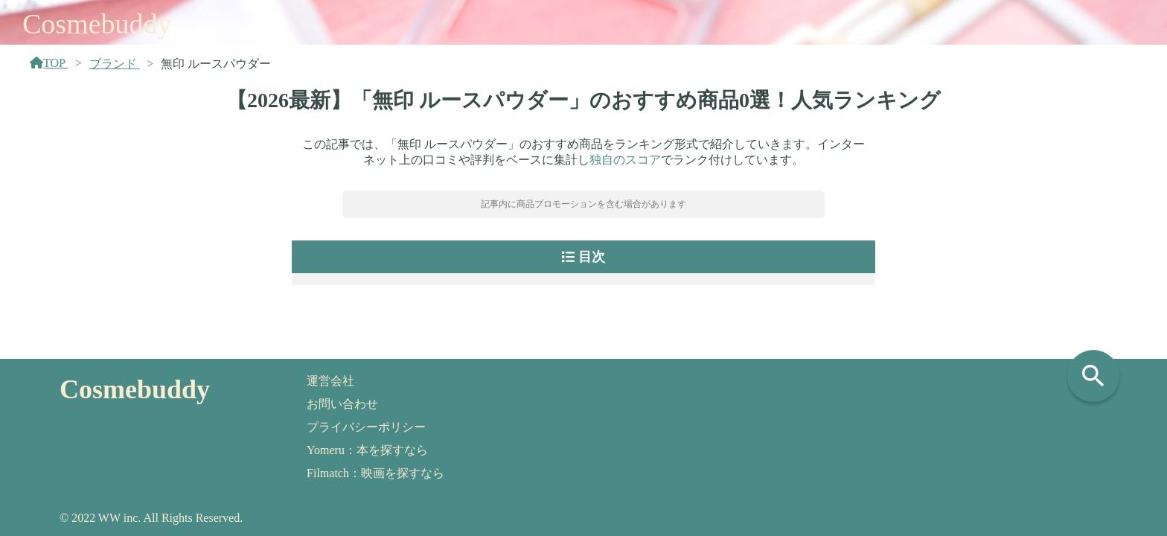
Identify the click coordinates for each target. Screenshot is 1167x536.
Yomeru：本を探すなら (367, 450)
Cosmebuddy (97, 23)
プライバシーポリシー (366, 427)
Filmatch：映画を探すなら (375, 473)
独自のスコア (625, 159)
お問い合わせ (342, 404)
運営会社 (330, 380)
